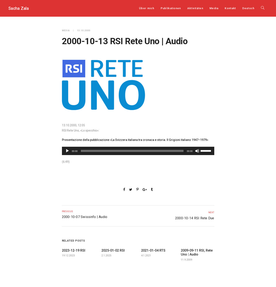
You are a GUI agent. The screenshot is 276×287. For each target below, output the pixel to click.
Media (214, 8)
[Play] (67, 151)
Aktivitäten (195, 8)
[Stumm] (197, 151)
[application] (138, 151)
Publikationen (171, 8)
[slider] (132, 151)
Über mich (146, 8)
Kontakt (230, 8)
